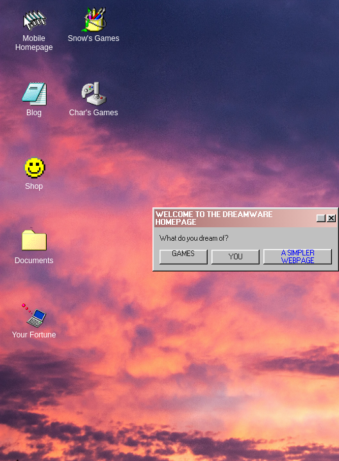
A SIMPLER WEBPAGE (298, 256)
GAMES (183, 253)
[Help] (321, 218)
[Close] (331, 218)
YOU (236, 257)
